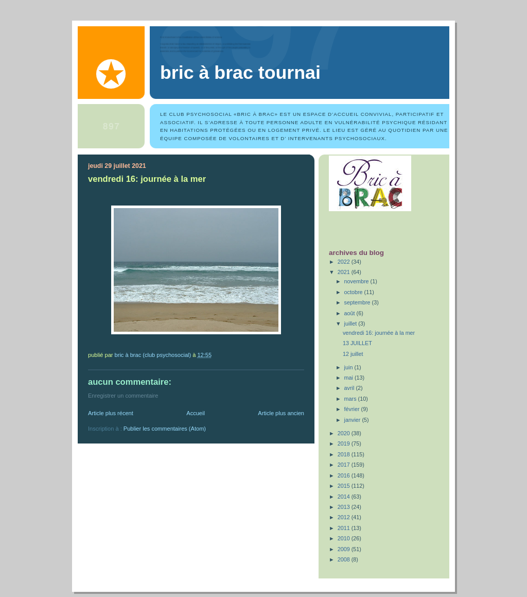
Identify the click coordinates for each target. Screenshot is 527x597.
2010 (345, 538)
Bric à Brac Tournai (240, 72)
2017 (345, 465)
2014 (345, 496)
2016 (345, 475)
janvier (353, 420)
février (352, 409)
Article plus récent (110, 413)
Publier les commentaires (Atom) (165, 428)
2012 (345, 517)
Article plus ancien (281, 413)
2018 (345, 454)
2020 (345, 433)
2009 (345, 549)
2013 (345, 507)
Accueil (195, 413)
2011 (345, 528)
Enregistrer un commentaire (123, 396)
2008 (345, 559)
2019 (345, 443)
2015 (345, 486)
